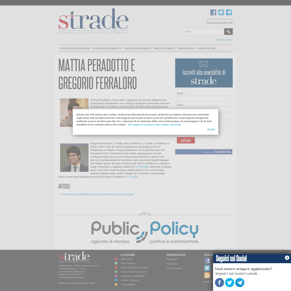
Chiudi (211, 129)
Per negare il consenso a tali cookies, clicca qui (154, 124)
